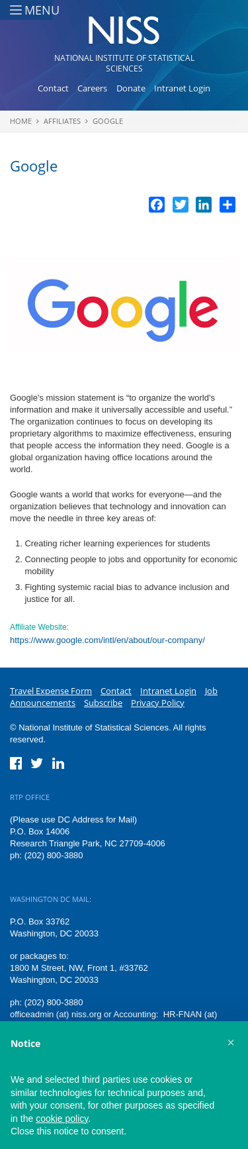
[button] (230, 1042)
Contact (53, 88)
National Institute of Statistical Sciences (124, 63)
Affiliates (62, 121)
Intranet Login (182, 88)
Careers (92, 88)
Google (108, 121)
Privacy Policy (158, 703)
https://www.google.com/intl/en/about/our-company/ (107, 640)
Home (21, 121)
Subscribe (103, 703)
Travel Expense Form (51, 691)
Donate (130, 88)
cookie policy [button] (62, 1118)
